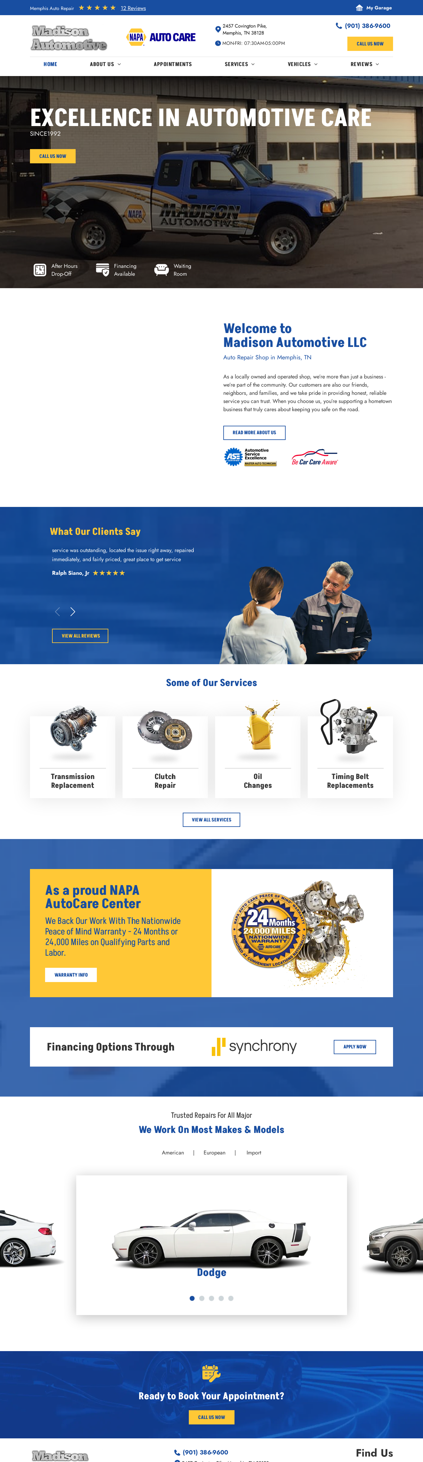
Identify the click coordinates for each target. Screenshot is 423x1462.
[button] (73, 611)
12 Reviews (133, 8)
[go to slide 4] (221, 1298)
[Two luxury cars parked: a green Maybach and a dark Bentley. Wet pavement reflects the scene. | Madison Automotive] (72, 360)
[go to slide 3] (211, 1298)
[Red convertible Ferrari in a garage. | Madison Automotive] (154, 360)
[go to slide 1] (192, 1298)
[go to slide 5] (230, 1298)
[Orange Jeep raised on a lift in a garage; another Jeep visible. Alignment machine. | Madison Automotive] (72, 435)
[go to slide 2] (201, 1298)
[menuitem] (50, 66)
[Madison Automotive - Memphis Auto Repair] (154, 435)
